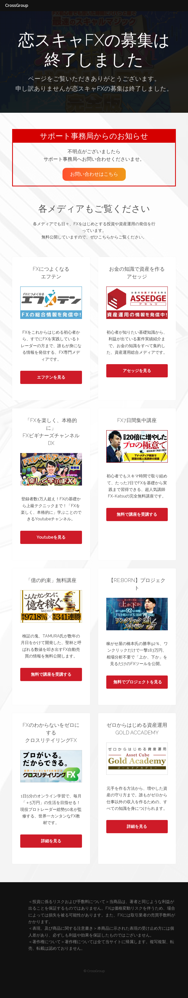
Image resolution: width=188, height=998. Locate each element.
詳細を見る (51, 841)
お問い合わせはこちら (94, 174)
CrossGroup (16, 5)
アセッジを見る (137, 370)
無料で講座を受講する (137, 514)
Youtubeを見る (51, 537)
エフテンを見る (51, 377)
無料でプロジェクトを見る (137, 682)
